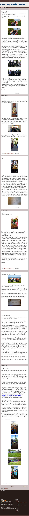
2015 (16, 508)
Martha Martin (8, 500)
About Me (6, 7)
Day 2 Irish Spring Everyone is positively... (22, 505)
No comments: (12, 153)
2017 (16, 500)
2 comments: (12, 268)
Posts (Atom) (6, 488)
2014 (16, 509)
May (17, 501)
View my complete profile (4, 510)
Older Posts (25, 486)
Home (2, 7)
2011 (16, 511)
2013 (16, 510)
